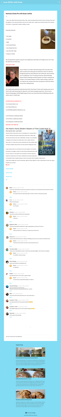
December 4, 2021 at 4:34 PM (21, 261)
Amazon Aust (9, 172)
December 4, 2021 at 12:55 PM (23, 249)
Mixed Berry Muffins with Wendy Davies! (24, 399)
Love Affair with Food (12, 2)
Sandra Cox (12, 236)
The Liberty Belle (13, 249)
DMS (11, 293)
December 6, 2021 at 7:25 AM (21, 228)
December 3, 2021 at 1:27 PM (18, 187)
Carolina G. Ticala (13, 300)
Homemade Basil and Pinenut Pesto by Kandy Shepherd (27, 357)
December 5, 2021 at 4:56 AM (18, 273)
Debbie (11, 273)
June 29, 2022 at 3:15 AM (22, 306)
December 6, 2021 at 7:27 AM (21, 277)
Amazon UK (9, 176)
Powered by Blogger (30, 412)
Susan (14, 191)
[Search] (24, 2)
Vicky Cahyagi (13, 261)
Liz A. (11, 199)
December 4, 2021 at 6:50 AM (22, 224)
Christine (12, 212)
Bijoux (11, 187)
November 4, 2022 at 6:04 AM (20, 313)
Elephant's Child (13, 224)
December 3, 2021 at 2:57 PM (17, 199)
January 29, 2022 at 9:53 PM (23, 300)
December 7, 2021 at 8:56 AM (23, 285)
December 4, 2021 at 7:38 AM (20, 236)
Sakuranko (12, 313)
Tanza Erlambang (13, 285)
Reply (11, 197)
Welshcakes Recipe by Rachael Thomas (23, 378)
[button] (6, 16)
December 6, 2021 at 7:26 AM (21, 240)
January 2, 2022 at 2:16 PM (17, 293)
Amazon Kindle (9, 168)
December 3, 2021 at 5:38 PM (19, 212)
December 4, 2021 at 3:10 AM (21, 191)
